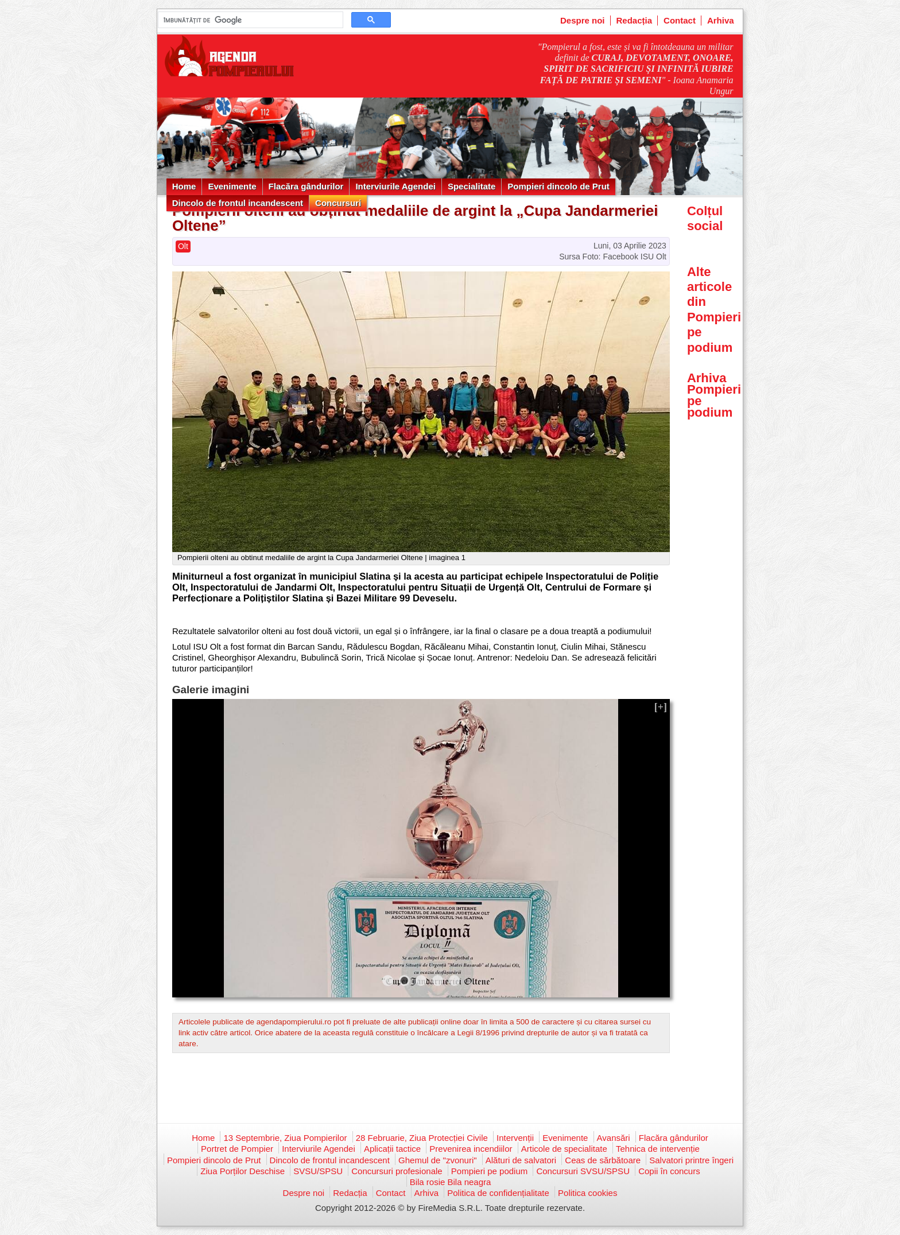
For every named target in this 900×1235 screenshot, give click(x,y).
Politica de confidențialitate (498, 1193)
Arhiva (720, 20)
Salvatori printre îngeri (691, 1160)
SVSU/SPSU (318, 1171)
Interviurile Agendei (395, 186)
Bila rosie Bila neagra (450, 1182)
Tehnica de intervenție (658, 1149)
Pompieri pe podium (489, 1171)
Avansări (613, 1138)
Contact (680, 20)
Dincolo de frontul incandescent (237, 203)
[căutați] (249, 20)
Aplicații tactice (392, 1149)
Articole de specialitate (564, 1149)
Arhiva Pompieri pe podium (714, 395)
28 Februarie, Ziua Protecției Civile (422, 1138)
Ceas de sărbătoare (603, 1160)
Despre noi (582, 20)
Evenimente (232, 186)
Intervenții (515, 1138)
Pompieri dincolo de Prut (558, 186)
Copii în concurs (669, 1171)
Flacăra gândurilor (306, 186)
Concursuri (338, 203)
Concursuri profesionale (396, 1171)
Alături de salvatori (521, 1160)
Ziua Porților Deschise (242, 1171)
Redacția (634, 20)
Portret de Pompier (237, 1149)
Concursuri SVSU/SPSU (583, 1171)
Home (184, 186)
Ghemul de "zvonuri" (437, 1160)
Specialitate (471, 186)
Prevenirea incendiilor (470, 1149)
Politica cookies (587, 1193)
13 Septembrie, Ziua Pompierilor (285, 1138)
